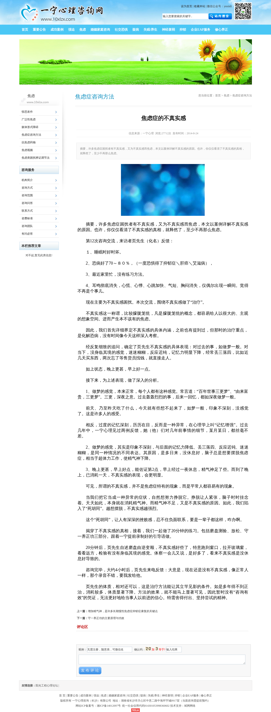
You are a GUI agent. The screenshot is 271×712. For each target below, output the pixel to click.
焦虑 (226, 95)
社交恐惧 (132, 695)
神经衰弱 (167, 695)
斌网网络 (189, 705)
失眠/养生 (154, 695)
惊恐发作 (27, 111)
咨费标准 (27, 218)
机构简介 (27, 180)
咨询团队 (27, 226)
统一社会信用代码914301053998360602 (146, 705)
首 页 (62, 695)
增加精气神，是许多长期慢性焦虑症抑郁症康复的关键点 (123, 611)
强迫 (96, 695)
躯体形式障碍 (30, 127)
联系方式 (27, 210)
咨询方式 (27, 187)
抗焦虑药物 (29, 142)
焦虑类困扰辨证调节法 (36, 157)
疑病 (143, 695)
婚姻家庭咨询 (117, 695)
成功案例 (85, 695)
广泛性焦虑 (29, 119)
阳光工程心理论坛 (47, 685)
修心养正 (206, 695)
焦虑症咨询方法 (31, 134)
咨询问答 (27, 203)
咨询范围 (27, 195)
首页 (218, 95)
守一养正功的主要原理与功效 (106, 618)
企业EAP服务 (190, 695)
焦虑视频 (27, 150)
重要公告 (72, 695)
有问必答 (27, 233)
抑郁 (178, 695)
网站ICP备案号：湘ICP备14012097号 (98, 705)
